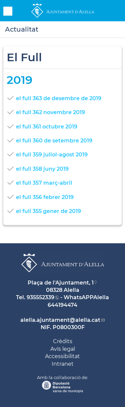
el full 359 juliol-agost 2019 (52, 154)
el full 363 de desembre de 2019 (58, 98)
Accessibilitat (62, 356)
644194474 (62, 305)
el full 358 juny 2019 (42, 169)
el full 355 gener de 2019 (48, 211)
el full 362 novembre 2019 (50, 112)
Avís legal (62, 349)
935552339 (40, 297)
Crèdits (62, 341)
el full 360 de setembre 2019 (54, 140)
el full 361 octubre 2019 (46, 126)
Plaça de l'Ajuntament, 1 (61, 283)
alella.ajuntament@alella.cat (60, 320)
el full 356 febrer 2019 (45, 197)
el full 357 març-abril (44, 183)
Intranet (63, 364)
